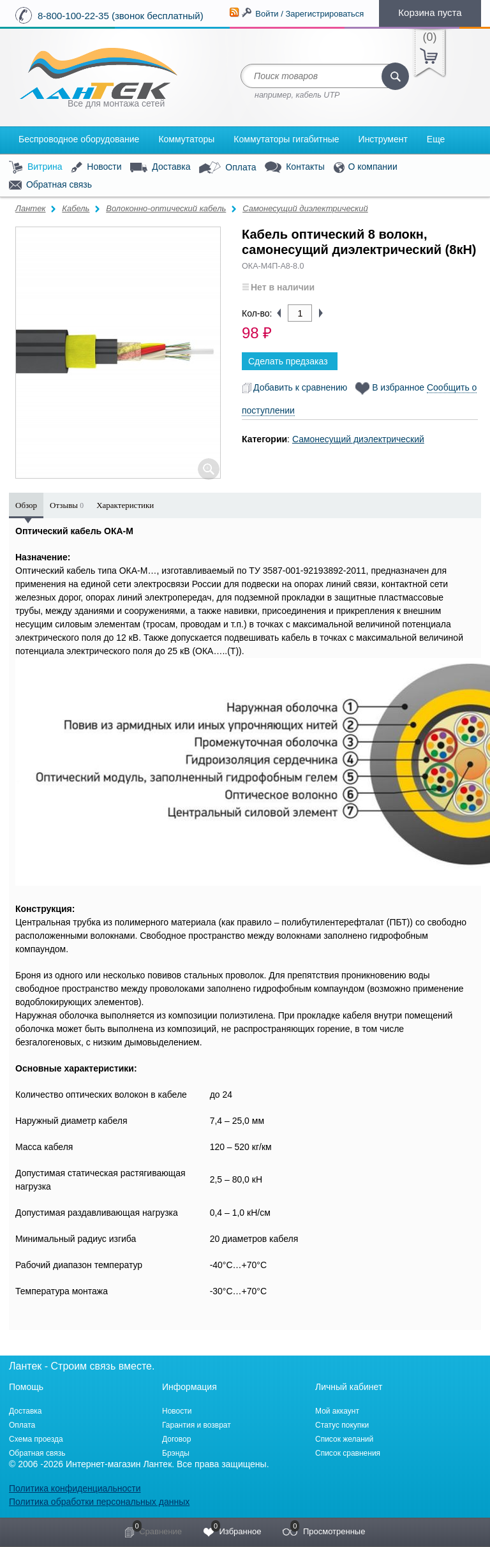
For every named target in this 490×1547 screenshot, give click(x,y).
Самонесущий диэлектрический (305, 208)
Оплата (227, 167)
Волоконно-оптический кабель (166, 208)
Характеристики (125, 505)
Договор (176, 1439)
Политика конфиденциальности (75, 1488)
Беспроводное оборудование (79, 139)
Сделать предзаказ (288, 361)
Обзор (26, 505)
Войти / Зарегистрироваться (309, 14)
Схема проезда (36, 1439)
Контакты (294, 167)
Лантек (30, 208)
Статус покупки (342, 1425)
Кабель (75, 208)
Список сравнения (347, 1453)
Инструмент (383, 139)
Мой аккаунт (337, 1411)
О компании (365, 167)
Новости (96, 167)
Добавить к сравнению (294, 387)
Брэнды (175, 1453)
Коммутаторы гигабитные (286, 139)
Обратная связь (50, 185)
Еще (436, 139)
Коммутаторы (186, 139)
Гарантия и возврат (196, 1425)
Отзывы (67, 505)
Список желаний (344, 1439)
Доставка (160, 167)
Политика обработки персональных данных (99, 1502)
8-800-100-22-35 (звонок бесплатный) (121, 15)
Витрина (36, 167)
